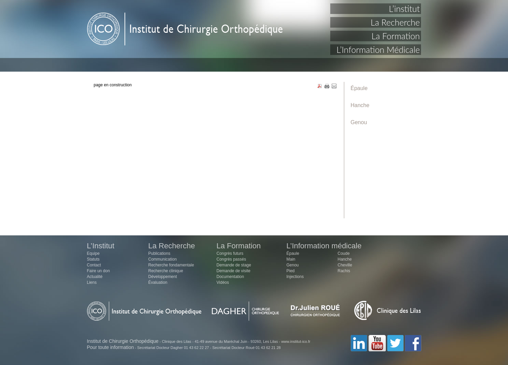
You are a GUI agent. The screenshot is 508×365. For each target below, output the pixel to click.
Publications (159, 253)
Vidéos (223, 282)
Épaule (359, 88)
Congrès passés (231, 259)
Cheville (345, 265)
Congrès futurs (230, 253)
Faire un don (98, 270)
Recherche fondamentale (171, 265)
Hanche (360, 105)
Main (291, 259)
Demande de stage (234, 265)
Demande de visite (233, 270)
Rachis (344, 270)
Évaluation (158, 282)
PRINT (327, 86)
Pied (291, 270)
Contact (94, 265)
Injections (295, 276)
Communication (162, 259)
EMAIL (334, 86)
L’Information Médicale (378, 49)
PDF (320, 86)
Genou (359, 122)
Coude (344, 253)
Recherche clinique (165, 270)
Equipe (93, 253)
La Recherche (395, 22)
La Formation (396, 36)
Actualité (95, 276)
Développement (162, 276)
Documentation (230, 276)
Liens (92, 282)
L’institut (404, 8)
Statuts (93, 259)
